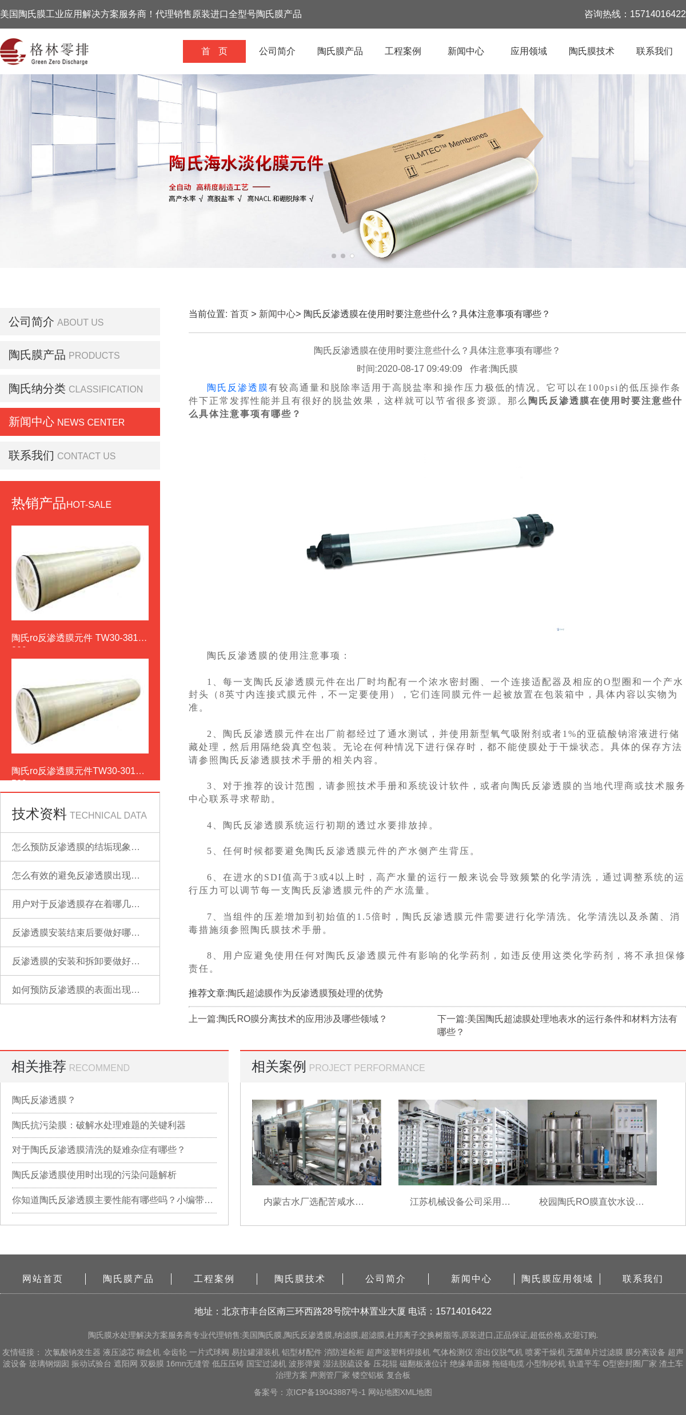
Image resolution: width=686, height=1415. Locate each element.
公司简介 (277, 51)
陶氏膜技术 (592, 51)
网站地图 (384, 1392)
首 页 (214, 51)
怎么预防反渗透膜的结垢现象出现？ (85, 847)
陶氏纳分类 (37, 388)
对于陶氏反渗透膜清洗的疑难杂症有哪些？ (99, 1150)
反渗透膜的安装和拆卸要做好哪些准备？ (94, 961)
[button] (334, 256)
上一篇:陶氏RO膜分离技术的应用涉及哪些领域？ (288, 1019)
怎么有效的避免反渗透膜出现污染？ (85, 875)
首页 (239, 314)
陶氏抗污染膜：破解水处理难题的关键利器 (99, 1125)
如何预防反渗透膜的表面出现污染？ (85, 990)
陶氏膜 (100, 1335)
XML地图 (416, 1392)
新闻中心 (466, 51)
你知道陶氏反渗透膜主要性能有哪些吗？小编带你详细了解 (114, 1200)
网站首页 (42, 1279)
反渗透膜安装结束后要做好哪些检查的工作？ (103, 932)
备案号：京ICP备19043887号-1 (311, 1392)
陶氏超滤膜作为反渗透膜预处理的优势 (305, 993)
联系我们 (654, 51)
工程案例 (403, 51)
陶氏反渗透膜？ (44, 1100)
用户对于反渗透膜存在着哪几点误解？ (89, 904)
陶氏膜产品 (340, 51)
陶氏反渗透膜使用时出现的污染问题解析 (94, 1175)
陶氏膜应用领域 (557, 1279)
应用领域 (528, 51)
